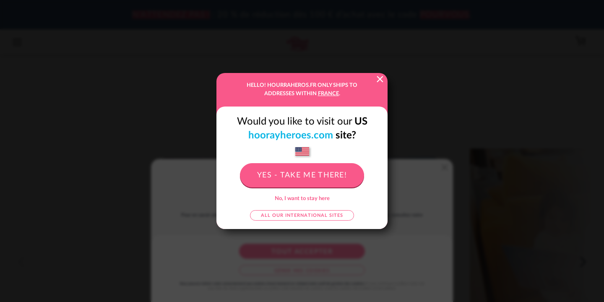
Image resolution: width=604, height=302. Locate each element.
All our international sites (302, 215)
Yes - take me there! (302, 175)
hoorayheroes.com (290, 135)
